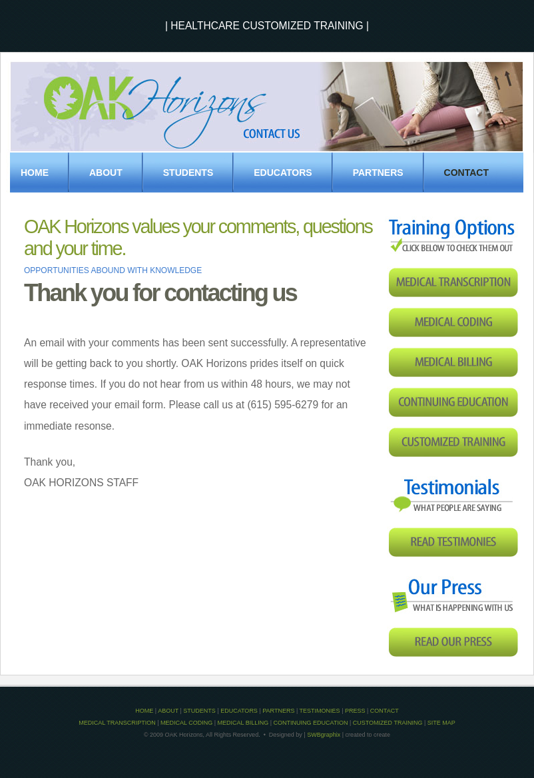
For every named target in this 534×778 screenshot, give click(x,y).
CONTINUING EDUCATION (311, 722)
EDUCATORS (283, 172)
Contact (466, 172)
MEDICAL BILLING (243, 722)
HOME (144, 710)
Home (35, 172)
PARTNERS (378, 172)
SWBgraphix (324, 734)
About (106, 172)
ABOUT (168, 710)
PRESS (355, 710)
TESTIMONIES (320, 710)
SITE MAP (441, 722)
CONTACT (384, 710)
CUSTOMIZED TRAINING (388, 722)
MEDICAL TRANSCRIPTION (117, 722)
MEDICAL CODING (186, 722)
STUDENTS (188, 172)
